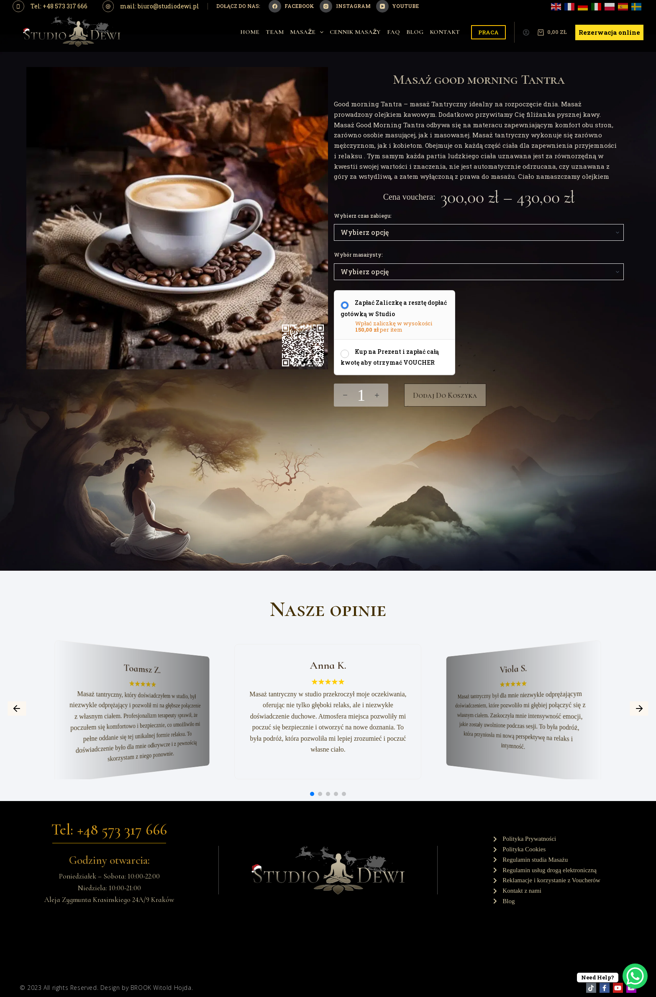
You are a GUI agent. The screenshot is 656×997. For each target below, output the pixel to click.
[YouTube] (397, 6)
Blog (414, 32)
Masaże (308, 32)
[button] (17, 708)
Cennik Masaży (355, 32)
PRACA (488, 32)
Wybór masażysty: (358, 254)
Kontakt (445, 32)
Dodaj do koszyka (445, 395)
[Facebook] (291, 6)
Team (275, 32)
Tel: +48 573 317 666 (59, 6)
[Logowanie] (526, 32)
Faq (393, 32)
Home (249, 32)
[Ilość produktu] (361, 395)
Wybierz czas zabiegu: (363, 215)
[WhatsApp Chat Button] (635, 976)
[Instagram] (345, 6)
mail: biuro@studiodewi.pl (159, 6)
